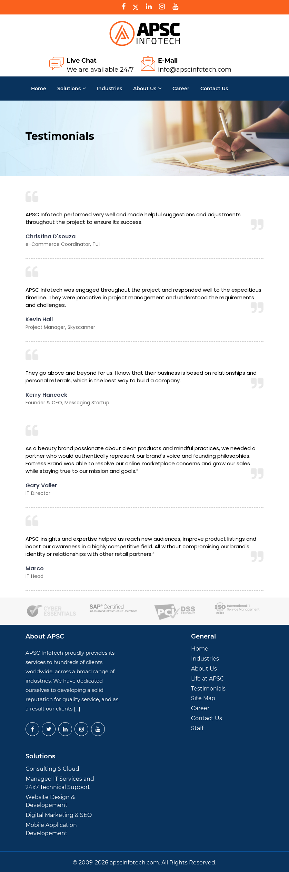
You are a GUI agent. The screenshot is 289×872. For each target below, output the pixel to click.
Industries (109, 88)
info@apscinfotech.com (194, 69)
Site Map (203, 698)
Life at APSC (207, 678)
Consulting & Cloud (52, 769)
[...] (77, 708)
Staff (197, 728)
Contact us (214, 88)
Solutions (69, 88)
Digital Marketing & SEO (59, 815)
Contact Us (206, 718)
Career (180, 88)
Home (38, 88)
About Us (144, 88)
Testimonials (208, 688)
